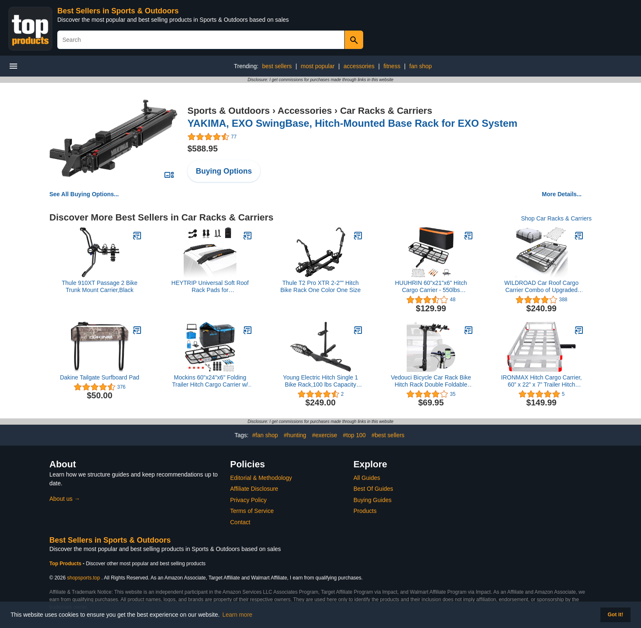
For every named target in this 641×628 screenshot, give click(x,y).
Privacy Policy (248, 500)
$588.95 (202, 148)
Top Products (66, 563)
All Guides (367, 477)
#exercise (324, 435)
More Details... (562, 194)
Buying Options (224, 171)
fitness (391, 66)
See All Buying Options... (84, 194)
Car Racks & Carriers (386, 110)
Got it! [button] (615, 615)
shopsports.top (83, 578)
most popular (318, 66)
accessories (359, 66)
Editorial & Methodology (261, 477)
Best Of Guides (373, 488)
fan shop (420, 66)
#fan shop (265, 435)
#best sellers (388, 435)
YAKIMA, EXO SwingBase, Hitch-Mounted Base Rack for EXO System (352, 123)
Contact (240, 522)
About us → (64, 498)
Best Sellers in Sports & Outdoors (118, 11)
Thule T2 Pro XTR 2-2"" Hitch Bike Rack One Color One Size (320, 286)
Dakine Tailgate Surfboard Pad (99, 377)
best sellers (277, 66)
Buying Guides (373, 500)
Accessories (305, 110)
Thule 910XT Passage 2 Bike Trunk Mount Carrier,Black (99, 286)
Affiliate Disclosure (254, 488)
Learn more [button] (238, 614)
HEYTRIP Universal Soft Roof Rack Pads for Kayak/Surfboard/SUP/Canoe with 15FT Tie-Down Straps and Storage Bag (210, 286)
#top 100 (354, 435)
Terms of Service (252, 511)
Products (365, 511)
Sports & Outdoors (228, 110)
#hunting (295, 435)
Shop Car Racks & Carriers (556, 218)
